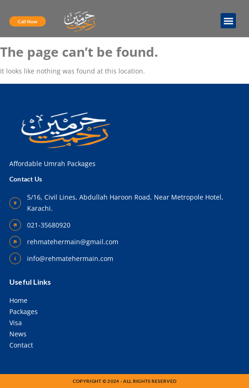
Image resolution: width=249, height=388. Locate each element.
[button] (228, 20)
